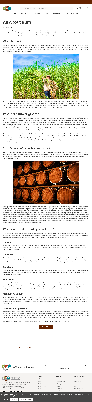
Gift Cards (41, 379)
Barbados (68, 33)
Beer (46, 14)
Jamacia (50, 33)
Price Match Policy (79, 388)
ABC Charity (59, 391)
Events (58, 386)
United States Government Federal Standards (46, 45)
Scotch (36, 301)
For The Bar (55, 14)
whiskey (29, 301)
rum (20, 31)
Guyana (60, 33)
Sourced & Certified (61, 381)
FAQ (75, 386)
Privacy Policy (13, 396)
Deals (65, 14)
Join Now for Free (64, 368)
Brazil (72, 134)
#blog (19, 347)
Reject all (14, 399)
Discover (74, 14)
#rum (29, 347)
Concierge (59, 388)
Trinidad (45, 33)
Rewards (76, 384)
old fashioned (64, 289)
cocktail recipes (16, 249)
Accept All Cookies (26, 399)
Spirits (23, 14)
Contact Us (77, 379)
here (70, 321)
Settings (5, 399)
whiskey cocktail (50, 289)
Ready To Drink (35, 14)
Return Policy (77, 391)
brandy (22, 136)
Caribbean (79, 122)
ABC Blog (58, 384)
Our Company (60, 379)
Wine (16, 14)
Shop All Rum (46, 327)
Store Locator (77, 381)
